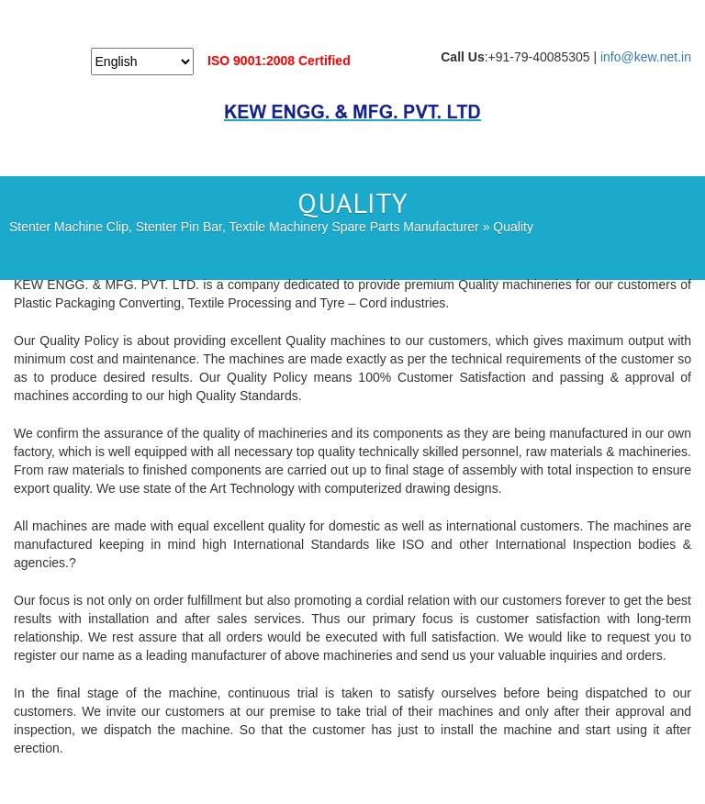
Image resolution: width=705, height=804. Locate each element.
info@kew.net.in (645, 57)
